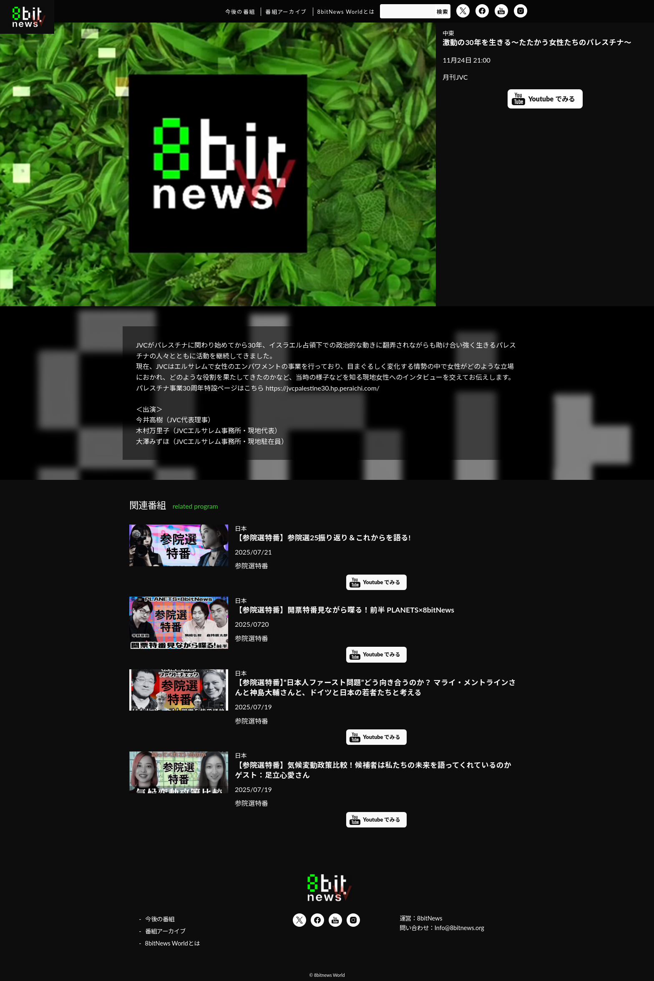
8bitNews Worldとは (346, 11)
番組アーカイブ (286, 11)
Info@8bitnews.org (459, 927)
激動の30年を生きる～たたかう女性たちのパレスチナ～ (537, 42)
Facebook (482, 11)
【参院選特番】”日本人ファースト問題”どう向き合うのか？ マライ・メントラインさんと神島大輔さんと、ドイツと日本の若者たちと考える (375, 687)
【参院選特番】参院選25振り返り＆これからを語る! (322, 537)
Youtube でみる (551, 99)
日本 (241, 528)
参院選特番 (251, 566)
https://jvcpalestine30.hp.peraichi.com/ (323, 388)
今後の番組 (240, 11)
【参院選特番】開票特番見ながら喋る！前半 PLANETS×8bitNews (344, 609)
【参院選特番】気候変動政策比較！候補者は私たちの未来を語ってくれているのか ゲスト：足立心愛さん (376, 770)
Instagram (520, 11)
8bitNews (430, 918)
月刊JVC (455, 77)
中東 (448, 33)
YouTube (501, 11)
